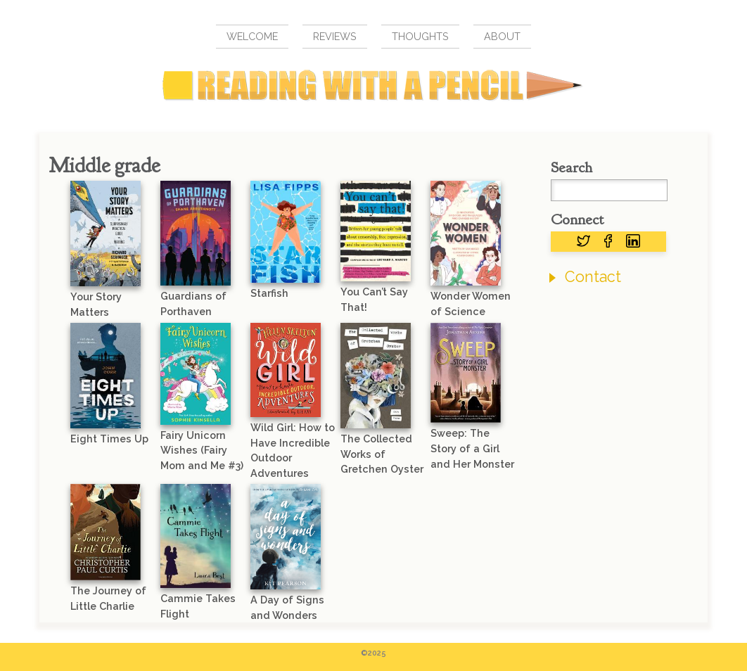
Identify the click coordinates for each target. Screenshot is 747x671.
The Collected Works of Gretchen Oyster (381, 454)
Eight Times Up (109, 439)
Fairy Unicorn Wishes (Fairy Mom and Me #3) (201, 450)
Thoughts (420, 36)
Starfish (269, 293)
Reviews (335, 36)
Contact (593, 277)
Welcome (252, 36)
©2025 (373, 653)
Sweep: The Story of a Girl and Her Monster (472, 448)
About (502, 36)
